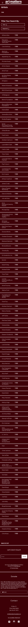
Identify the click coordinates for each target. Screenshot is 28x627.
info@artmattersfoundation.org (14, 614)
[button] (2, 4)
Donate (4, 592)
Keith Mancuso (17, 566)
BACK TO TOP (5, 543)
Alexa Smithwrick (14, 564)
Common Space (15, 568)
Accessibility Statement (14, 617)
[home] (13, 2)
